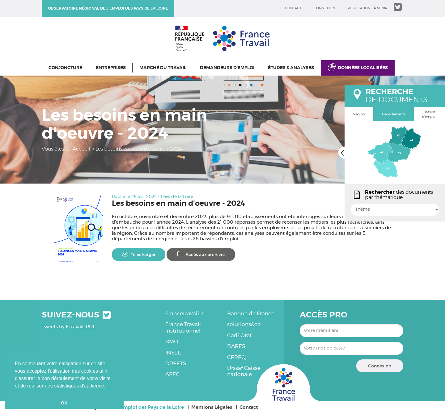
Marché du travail (162, 68)
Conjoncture (65, 68)
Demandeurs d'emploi (227, 68)
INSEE (173, 352)
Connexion (324, 8)
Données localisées (363, 68)
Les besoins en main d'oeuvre (129, 149)
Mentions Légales (211, 407)
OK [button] (64, 402)
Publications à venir (368, 8)
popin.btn (347, 215)
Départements (393, 114)
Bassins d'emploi (429, 114)
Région (359, 114)
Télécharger (138, 254)
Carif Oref (239, 335)
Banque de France (250, 313)
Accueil (81, 149)
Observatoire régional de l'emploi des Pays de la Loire (108, 8)
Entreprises (111, 68)
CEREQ (236, 357)
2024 (176, 149)
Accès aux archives (201, 254)
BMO (171, 341)
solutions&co (244, 324)
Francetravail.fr (184, 313)
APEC (172, 374)
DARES (236, 346)
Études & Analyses (291, 68)
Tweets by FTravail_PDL (68, 327)
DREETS (175, 363)
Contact (293, 8)
